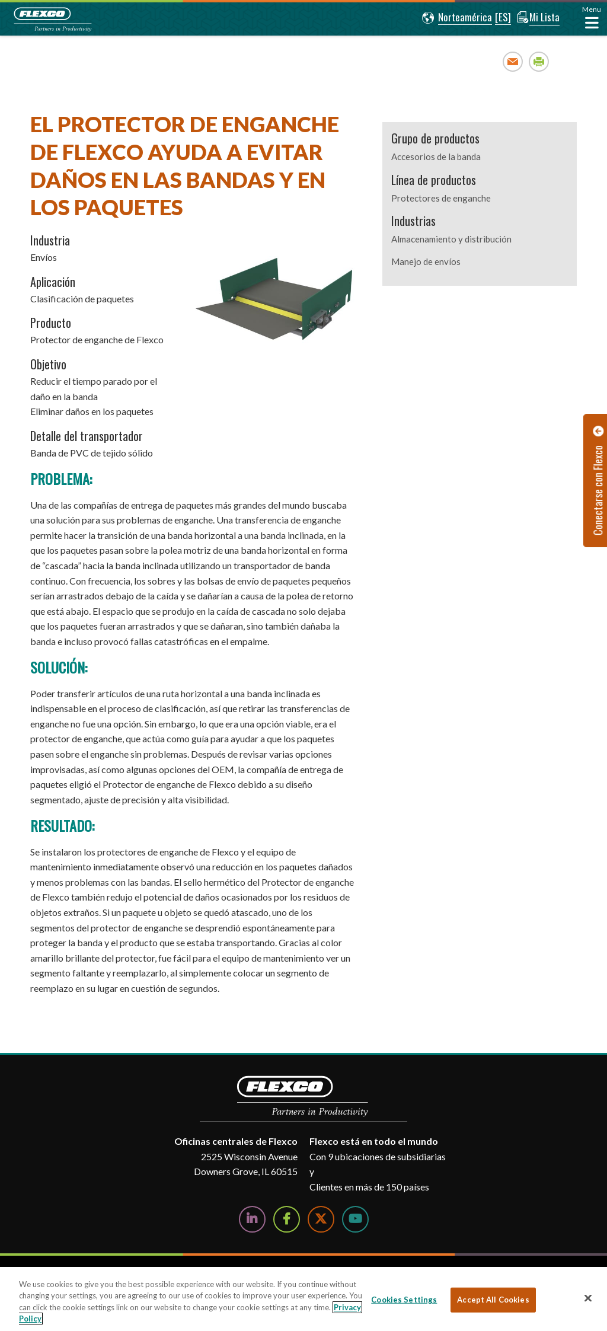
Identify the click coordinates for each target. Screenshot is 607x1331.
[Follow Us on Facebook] (286, 1219)
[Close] (588, 1298)
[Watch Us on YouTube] (355, 1219)
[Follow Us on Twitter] (321, 1219)
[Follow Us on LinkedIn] (252, 1219)
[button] (455, 18)
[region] (303, 1299)
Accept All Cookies (493, 1299)
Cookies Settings (404, 1299)
